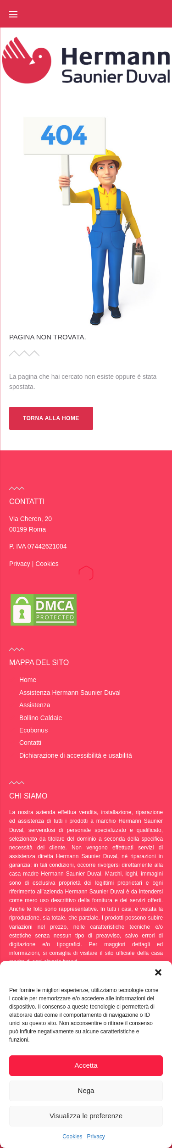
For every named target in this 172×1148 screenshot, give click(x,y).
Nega (86, 1090)
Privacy (96, 1136)
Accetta (85, 1065)
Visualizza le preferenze (86, 1116)
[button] (158, 972)
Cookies (72, 1136)
